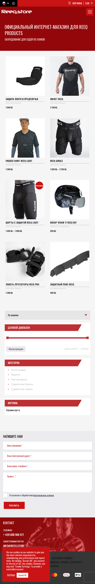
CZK (87, 3)
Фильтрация (16, 349)
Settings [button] (11, 574)
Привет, (11, 476)
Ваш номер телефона (17, 466)
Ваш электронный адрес (19, 455)
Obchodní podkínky (62, 558)
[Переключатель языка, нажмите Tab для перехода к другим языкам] (5, 3)
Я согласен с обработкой (28, 495)
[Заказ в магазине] (47, 315)
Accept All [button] (22, 575)
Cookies (64, 562)
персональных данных (43, 495)
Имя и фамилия (14, 445)
